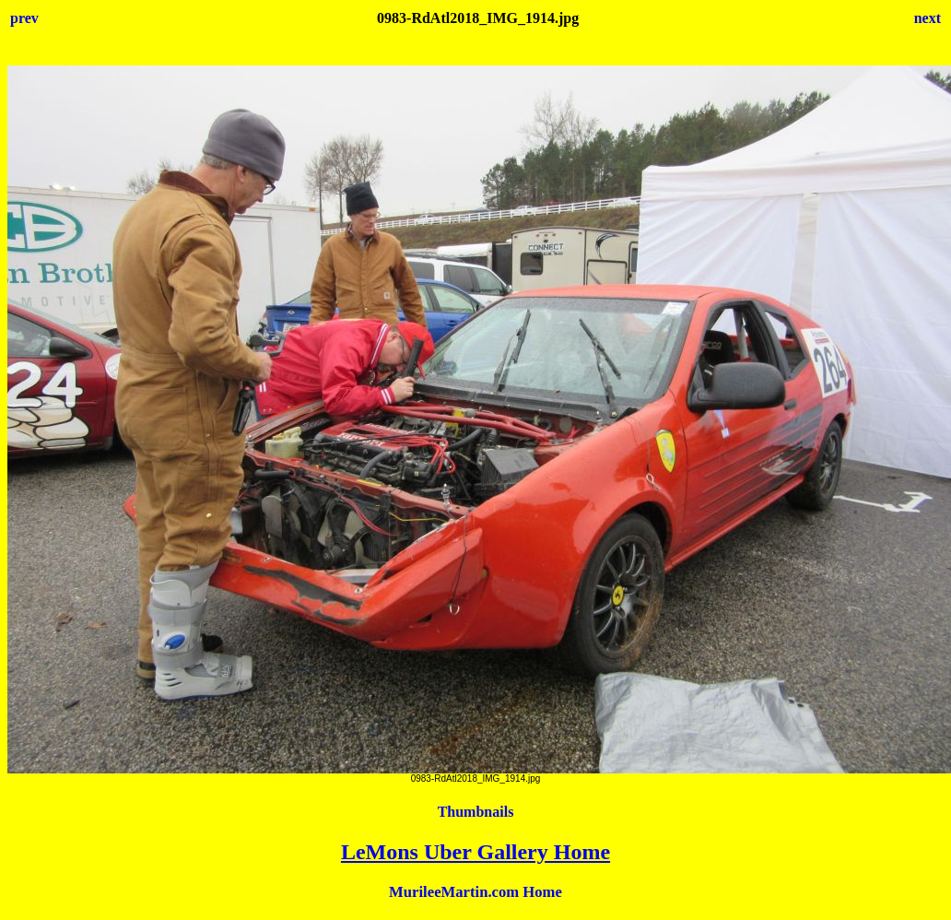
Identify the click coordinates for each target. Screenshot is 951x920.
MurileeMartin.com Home (475, 892)
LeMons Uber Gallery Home (475, 852)
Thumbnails (476, 812)
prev (24, 18)
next (927, 18)
